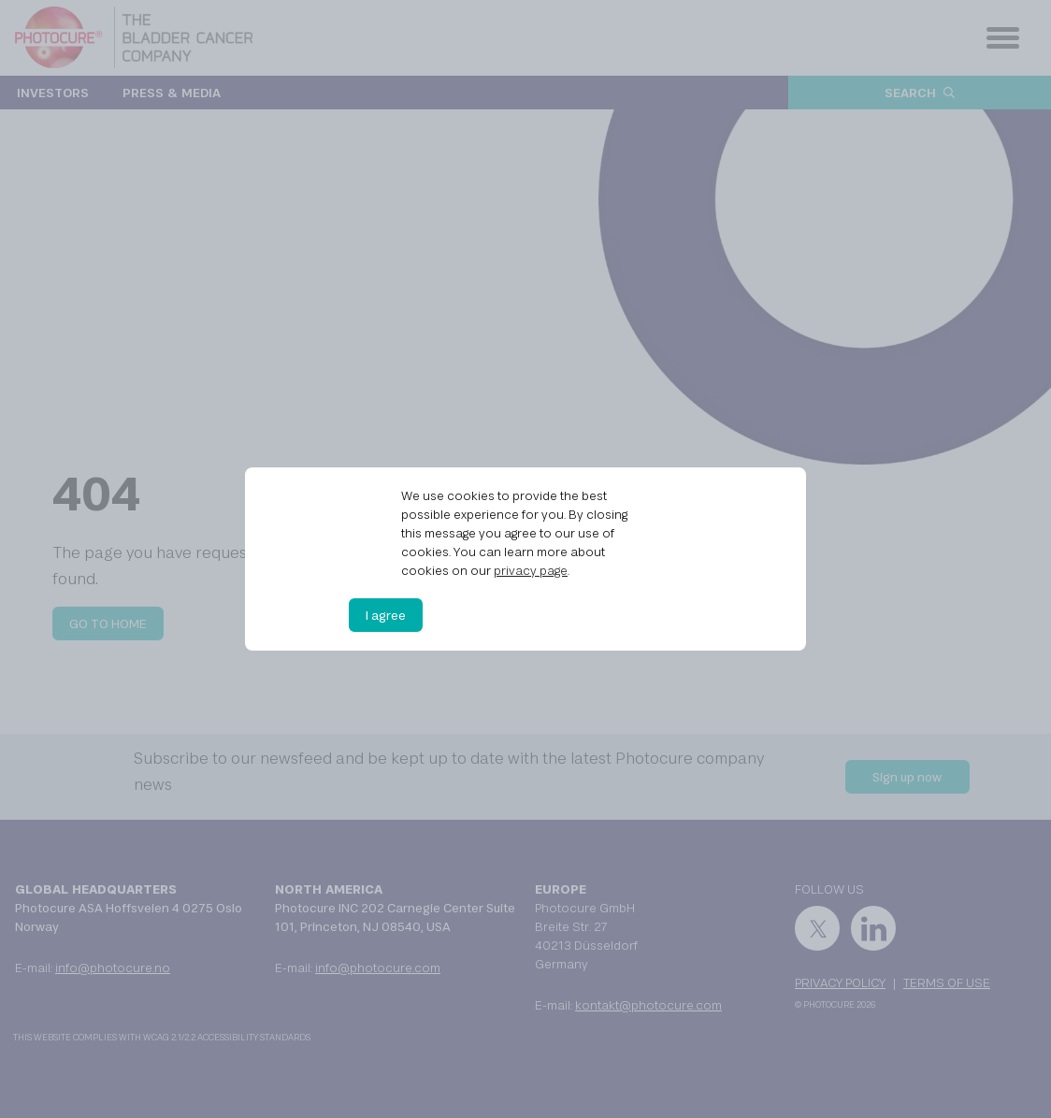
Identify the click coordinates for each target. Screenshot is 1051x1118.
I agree (386, 615)
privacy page (531, 570)
